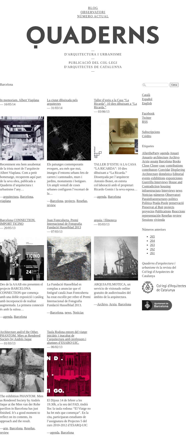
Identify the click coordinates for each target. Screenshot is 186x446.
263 (152, 245)
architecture (160, 157)
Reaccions (178, 211)
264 (152, 240)
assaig (154, 161)
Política (147, 203)
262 (152, 249)
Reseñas (82, 201)
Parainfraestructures (155, 199)
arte (5, 428)
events (146, 178)
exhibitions (158, 178)
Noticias (78, 312)
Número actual (93, 16)
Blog (93, 8)
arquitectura (10, 196)
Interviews (168, 190)
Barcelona (26, 196)
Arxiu (113, 304)
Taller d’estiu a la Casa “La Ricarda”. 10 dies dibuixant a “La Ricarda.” (115, 103)
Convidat (164, 169)
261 (152, 253)
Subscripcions (151, 132)
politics (173, 199)
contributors (149, 169)
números (158, 194)
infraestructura (151, 190)
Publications (163, 211)
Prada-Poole (160, 203)
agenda (101, 196)
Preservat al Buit (152, 207)
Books (177, 161)
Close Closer (150, 165)
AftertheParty (150, 153)
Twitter (146, 117)
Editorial (178, 174)
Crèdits (146, 136)
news (68, 312)
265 (152, 236)
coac (162, 165)
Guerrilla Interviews (155, 182)
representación (151, 215)
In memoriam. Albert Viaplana (19, 100)
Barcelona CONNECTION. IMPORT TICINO (17, 221)
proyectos (148, 211)
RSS (145, 121)
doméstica (165, 174)
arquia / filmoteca (105, 220)
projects (70, 201)
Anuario (147, 157)
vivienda (159, 219)
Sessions (147, 219)
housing (165, 186)
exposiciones (174, 178)
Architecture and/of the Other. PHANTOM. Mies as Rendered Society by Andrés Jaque (20, 335)
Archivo (102, 304)
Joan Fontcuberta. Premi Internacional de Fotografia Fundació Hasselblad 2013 (64, 223)
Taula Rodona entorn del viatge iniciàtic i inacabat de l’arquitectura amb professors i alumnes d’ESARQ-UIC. (67, 337)
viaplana (5, 201)
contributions (174, 165)
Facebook (148, 113)
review (51, 205)
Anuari (174, 153)
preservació (176, 203)
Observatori (93, 12)
